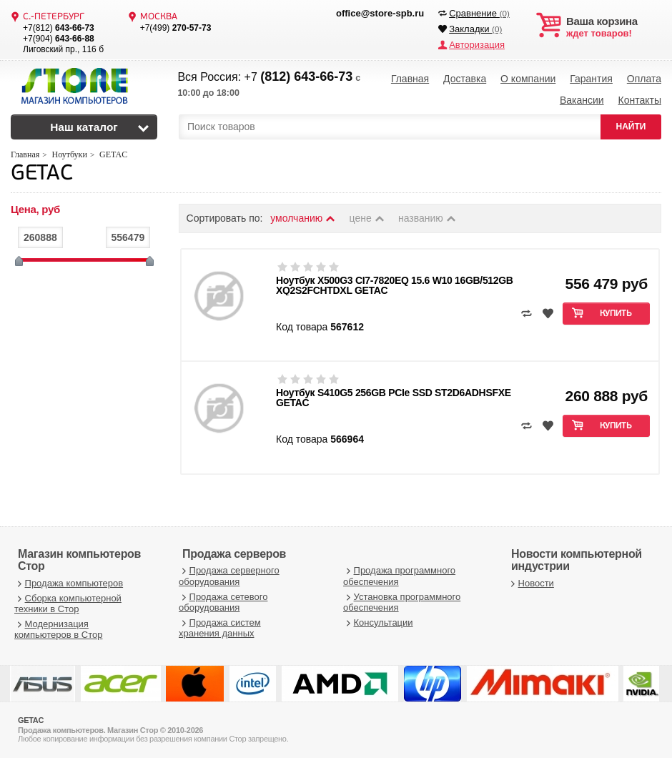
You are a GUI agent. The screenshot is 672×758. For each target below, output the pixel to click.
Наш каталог (84, 127)
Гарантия (591, 78)
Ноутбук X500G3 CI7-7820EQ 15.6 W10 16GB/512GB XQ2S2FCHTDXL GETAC (394, 285)
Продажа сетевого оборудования (223, 602)
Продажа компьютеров (68, 583)
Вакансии (582, 100)
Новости (531, 583)
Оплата (644, 78)
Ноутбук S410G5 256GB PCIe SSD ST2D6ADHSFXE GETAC (393, 398)
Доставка (464, 78)
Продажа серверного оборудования (229, 576)
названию (427, 218)
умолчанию (303, 218)
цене (368, 218)
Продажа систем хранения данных (220, 628)
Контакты (639, 100)
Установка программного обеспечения (401, 602)
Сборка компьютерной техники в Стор (68, 604)
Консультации (378, 622)
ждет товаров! (613, 27)
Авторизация (477, 44)
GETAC (41, 174)
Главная (410, 78)
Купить (616, 314)
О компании (527, 78)
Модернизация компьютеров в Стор (58, 630)
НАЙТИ (631, 127)
